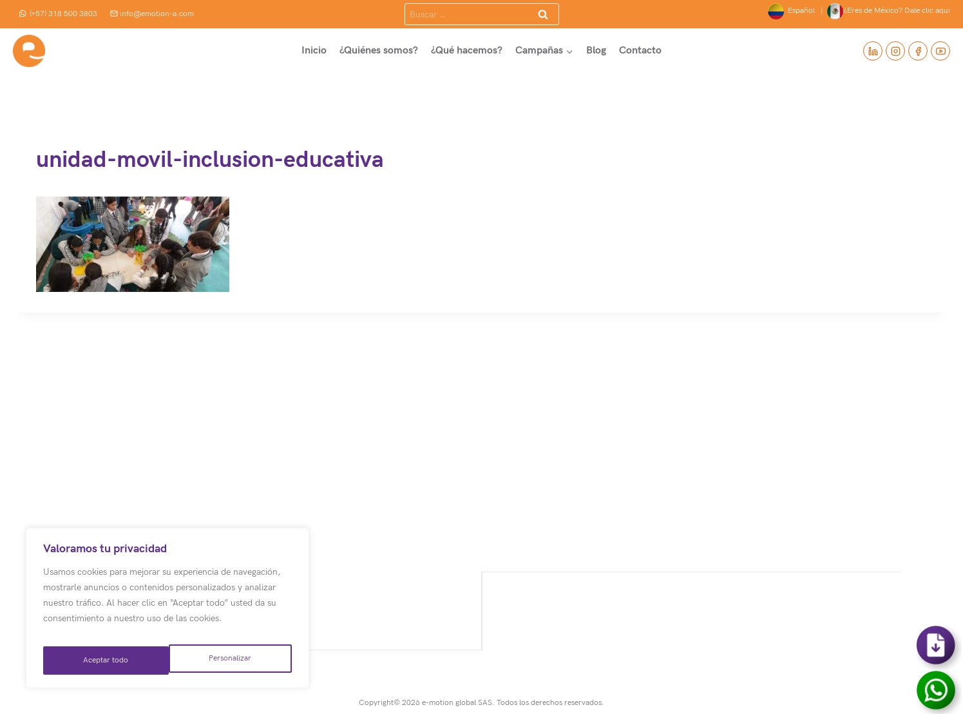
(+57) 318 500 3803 (58, 14)
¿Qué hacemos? (466, 50)
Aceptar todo (230, 660)
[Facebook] (918, 51)
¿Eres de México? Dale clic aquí (888, 11)
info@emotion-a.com (152, 14)
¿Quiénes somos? (378, 50)
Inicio (314, 50)
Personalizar (103, 660)
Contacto (640, 50)
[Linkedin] (872, 51)
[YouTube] (940, 51)
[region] (167, 612)
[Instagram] (895, 51)
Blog (596, 50)
